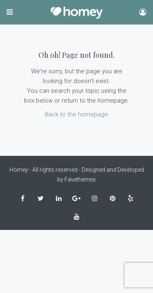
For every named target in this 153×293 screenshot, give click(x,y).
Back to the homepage (76, 114)
